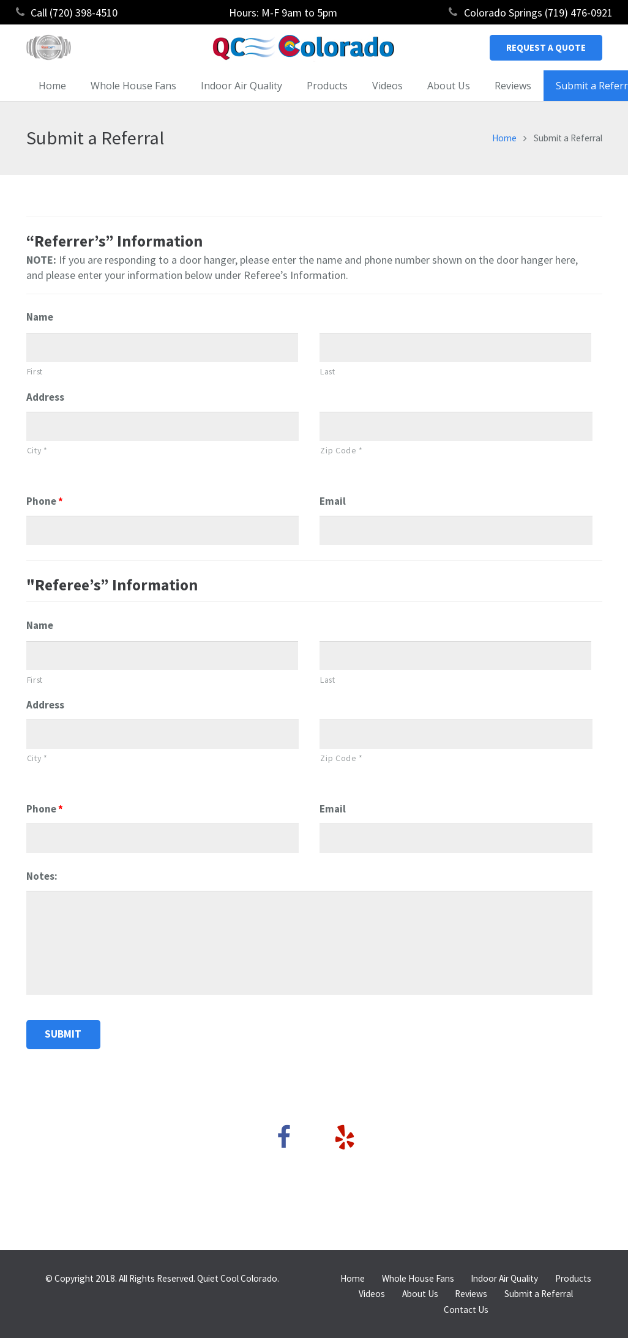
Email (333, 501)
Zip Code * (341, 450)
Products (573, 1278)
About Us (420, 1293)
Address (45, 397)
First (35, 371)
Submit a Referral (538, 1293)
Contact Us (466, 1309)
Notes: (42, 876)
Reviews (471, 1293)
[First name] (162, 347)
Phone (44, 501)
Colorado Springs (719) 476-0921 (538, 13)
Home (504, 138)
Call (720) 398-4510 (74, 13)
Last (327, 371)
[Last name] (456, 347)
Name (39, 317)
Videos (372, 1293)
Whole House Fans (418, 1278)
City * (37, 450)
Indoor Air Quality (504, 1278)
